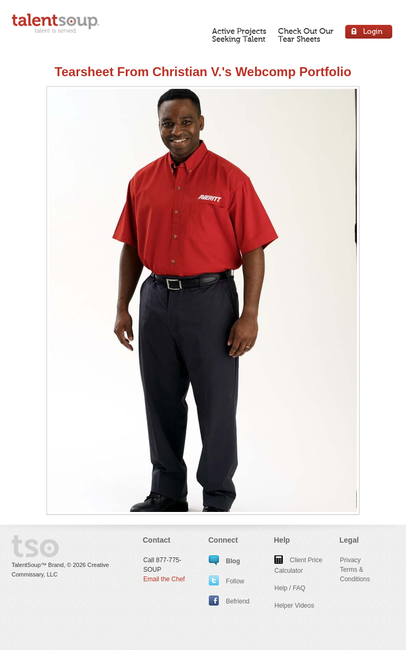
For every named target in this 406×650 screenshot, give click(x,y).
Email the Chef (164, 579)
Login (369, 33)
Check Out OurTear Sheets (306, 35)
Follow (226, 581)
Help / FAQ (290, 588)
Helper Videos (294, 605)
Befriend (229, 601)
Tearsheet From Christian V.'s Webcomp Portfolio (202, 72)
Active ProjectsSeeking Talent (239, 35)
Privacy (350, 560)
